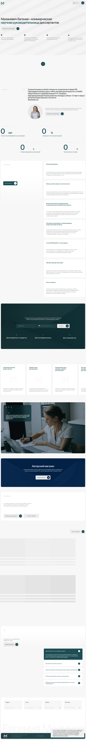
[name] (26, 326)
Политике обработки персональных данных (66, 735)
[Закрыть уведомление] (83, 730)
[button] (82, 2)
